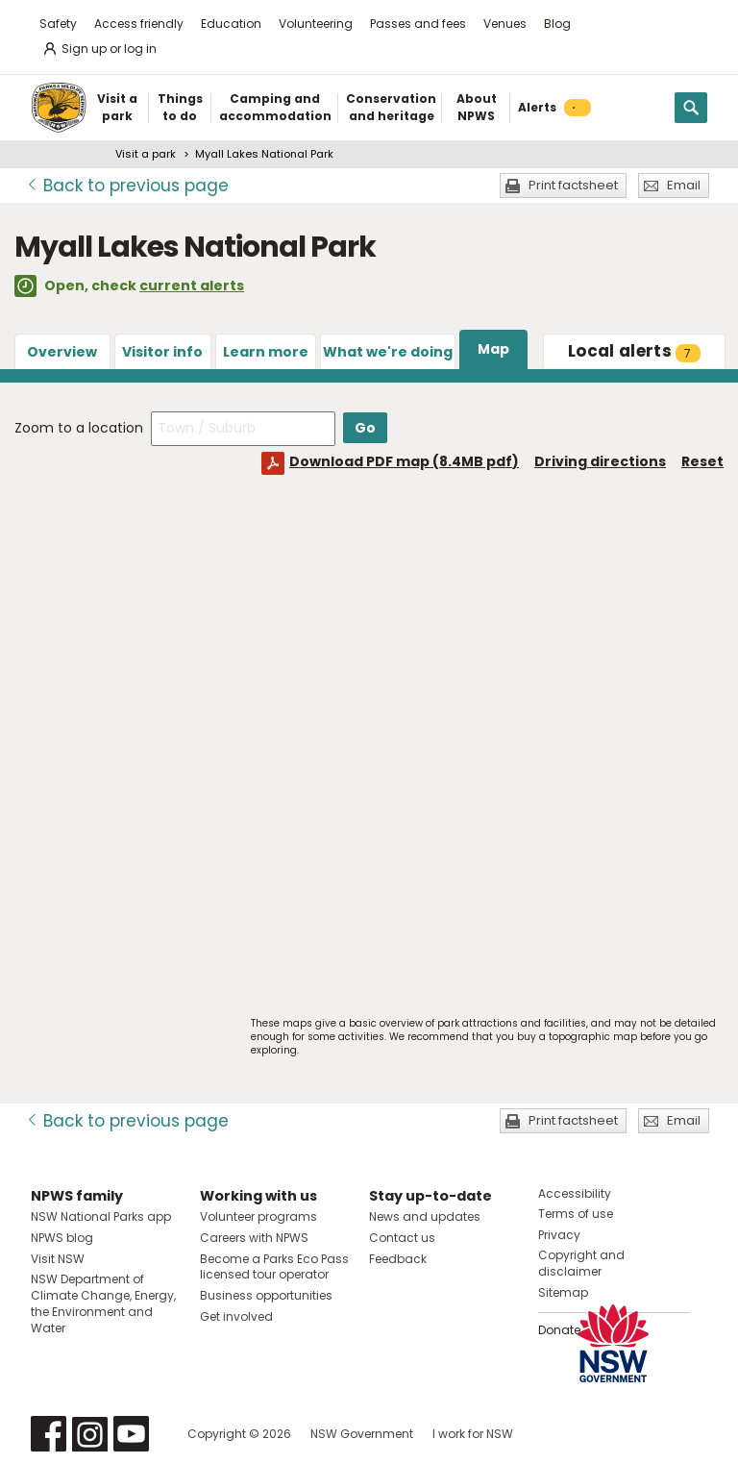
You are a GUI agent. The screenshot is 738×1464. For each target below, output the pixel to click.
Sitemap (563, 1292)
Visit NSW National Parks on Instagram (90, 1434)
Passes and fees (418, 23)
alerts (634, 350)
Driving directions (600, 461)
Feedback (398, 1259)
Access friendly (139, 23)
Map (493, 349)
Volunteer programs (258, 1216)
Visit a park (145, 153)
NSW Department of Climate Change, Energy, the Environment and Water (103, 1303)
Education (231, 23)
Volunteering (316, 23)
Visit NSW (58, 1259)
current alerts (191, 285)
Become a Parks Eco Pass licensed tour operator (274, 1267)
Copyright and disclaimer (581, 1263)
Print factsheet (573, 185)
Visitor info (162, 351)
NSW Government (361, 1434)
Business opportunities (266, 1295)
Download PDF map (404, 461)
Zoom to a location (78, 427)
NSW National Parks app (101, 1216)
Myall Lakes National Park (264, 153)
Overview (62, 351)
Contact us (402, 1237)
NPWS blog (62, 1237)
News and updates (424, 1216)
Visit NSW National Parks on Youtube (131, 1434)
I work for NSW (472, 1434)
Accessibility (574, 1193)
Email (684, 185)
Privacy (559, 1235)
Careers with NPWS (254, 1237)
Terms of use (575, 1213)
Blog (557, 23)
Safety (58, 23)
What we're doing (388, 351)
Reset (702, 461)
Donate (559, 1330)
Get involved (236, 1316)
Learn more (265, 351)
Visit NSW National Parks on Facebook (48, 1434)
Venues (505, 23)
